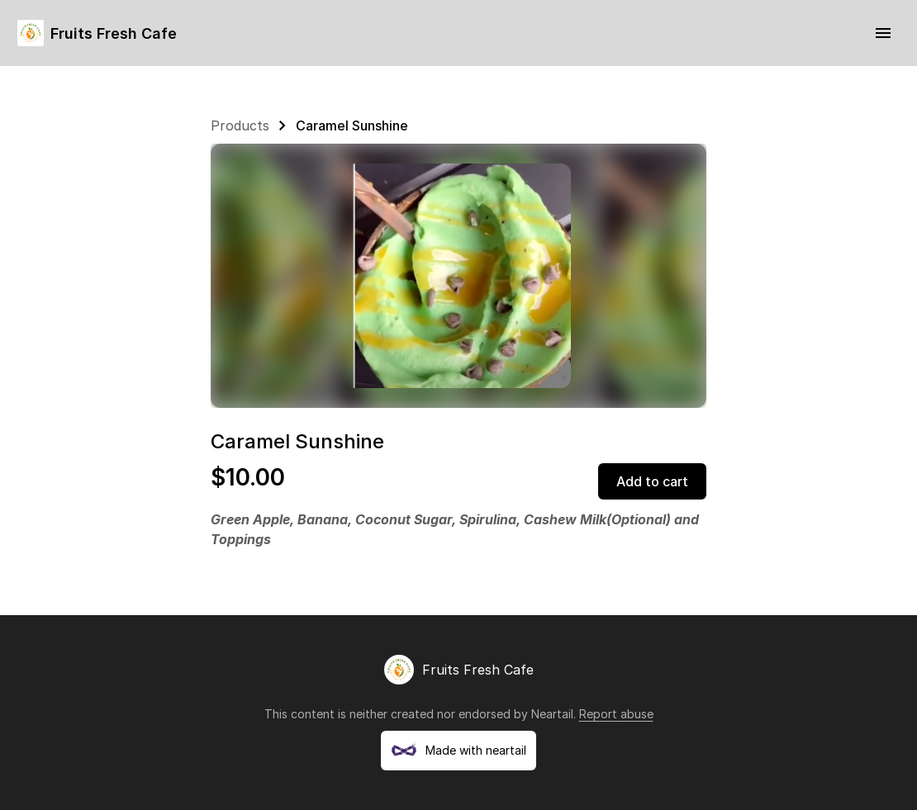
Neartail (552, 714)
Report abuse (616, 714)
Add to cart (652, 481)
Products (240, 125)
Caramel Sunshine (352, 125)
